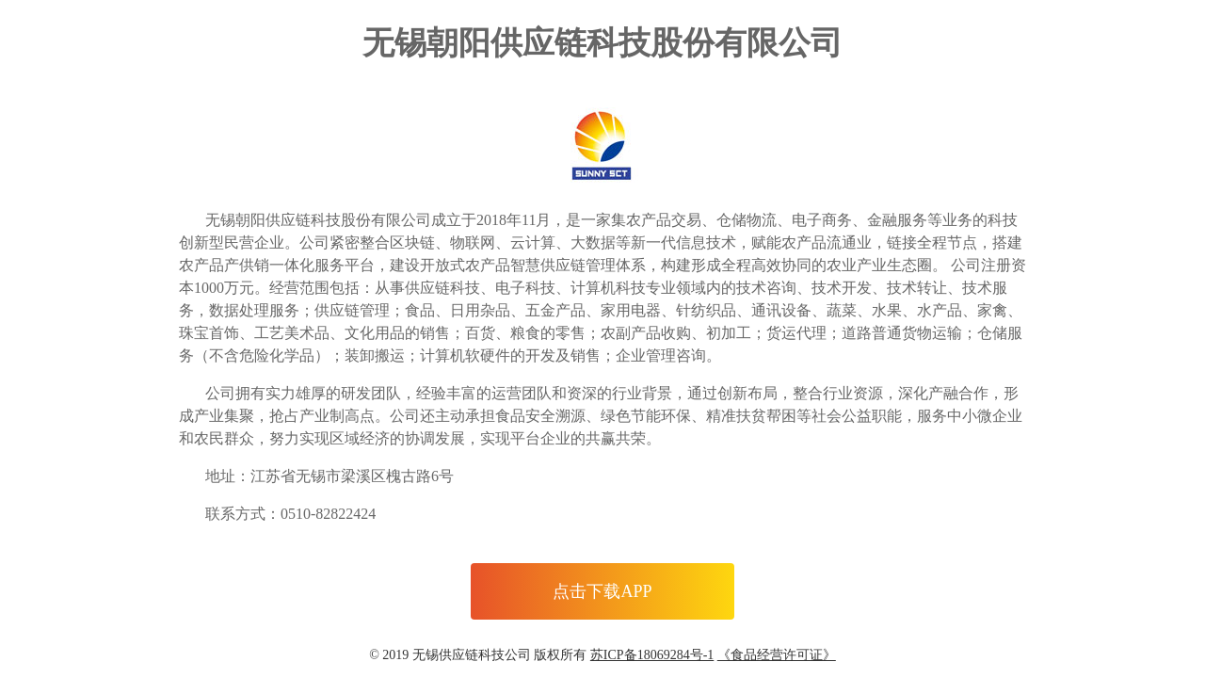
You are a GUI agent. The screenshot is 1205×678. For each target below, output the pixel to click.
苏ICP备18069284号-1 (652, 655)
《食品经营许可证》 (776, 655)
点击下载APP (602, 591)
